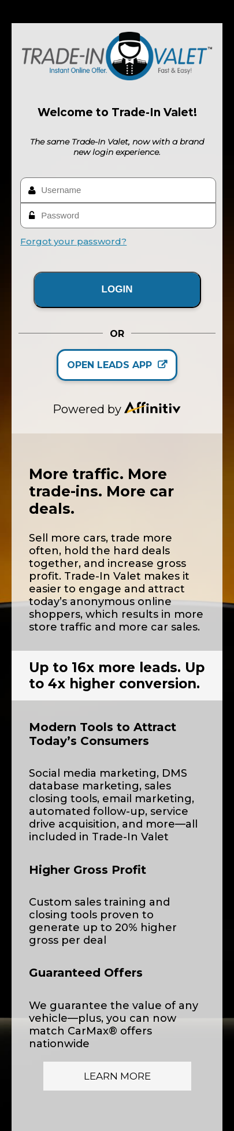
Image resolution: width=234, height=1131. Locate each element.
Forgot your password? (73, 241)
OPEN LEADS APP (117, 364)
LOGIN (117, 289)
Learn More (117, 1076)
